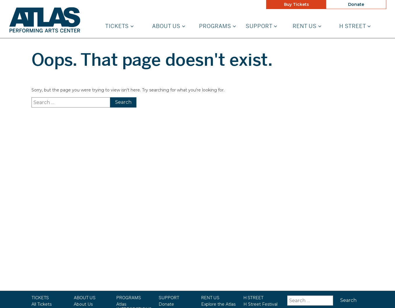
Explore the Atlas (218, 304)
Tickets (119, 26)
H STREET (355, 26)
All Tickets (41, 304)
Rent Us (307, 26)
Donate (356, 4)
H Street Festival (260, 304)
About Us (168, 26)
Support (261, 26)
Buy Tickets (296, 4)
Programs (217, 26)
